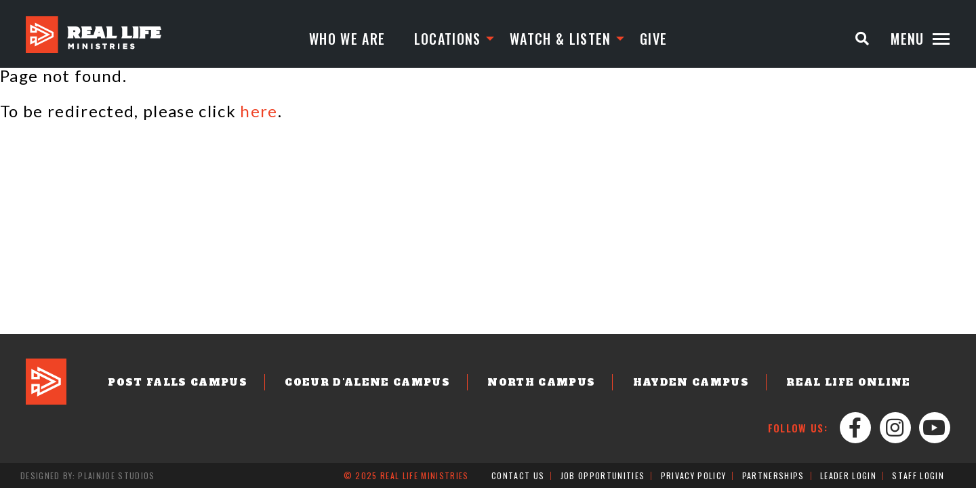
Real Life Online (848, 382)
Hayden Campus (691, 382)
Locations (447, 38)
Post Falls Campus (177, 382)
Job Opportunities (603, 475)
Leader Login (848, 475)
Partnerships (773, 475)
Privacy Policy (694, 475)
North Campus (541, 382)
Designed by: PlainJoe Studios (87, 475)
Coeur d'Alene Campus (367, 382)
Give (653, 38)
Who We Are (347, 38)
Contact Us (517, 475)
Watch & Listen (560, 38)
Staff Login (918, 475)
